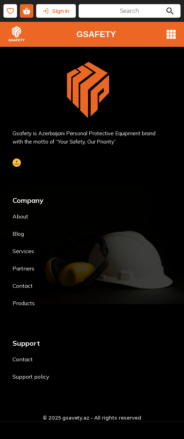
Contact (23, 285)
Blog (18, 233)
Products (24, 303)
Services (23, 251)
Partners (23, 268)
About (20, 216)
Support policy (31, 376)
